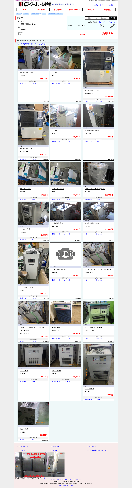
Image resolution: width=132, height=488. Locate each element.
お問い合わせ (91, 446)
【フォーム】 (112, 22)
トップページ (23, 446)
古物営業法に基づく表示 (66, 485)
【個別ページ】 (23, 83)
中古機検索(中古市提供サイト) (97, 450)
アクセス (22, 450)
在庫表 (110, 5)
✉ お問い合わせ (97, 5)
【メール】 (102, 22)
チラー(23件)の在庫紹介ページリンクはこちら (32, 44)
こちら (44, 478)
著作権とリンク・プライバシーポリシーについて (66, 479)
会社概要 (56, 446)
